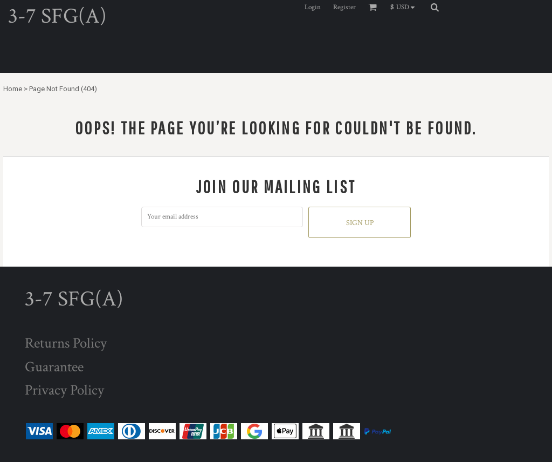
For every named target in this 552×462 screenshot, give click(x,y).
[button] (405, 7)
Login (313, 7)
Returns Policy (66, 343)
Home (12, 89)
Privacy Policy (64, 390)
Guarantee (54, 366)
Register (344, 7)
